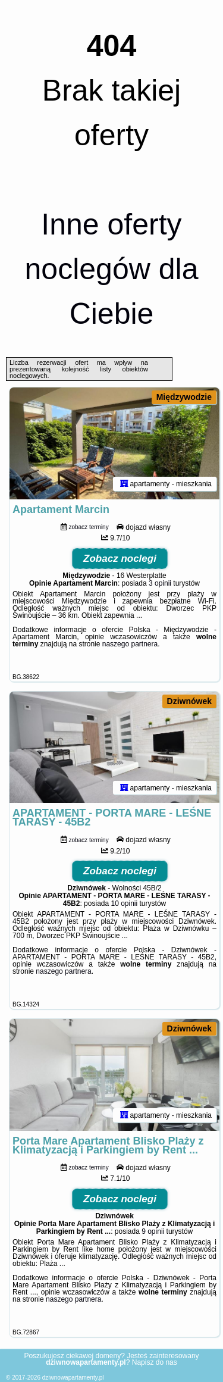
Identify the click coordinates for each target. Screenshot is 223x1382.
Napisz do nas (154, 1362)
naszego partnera (130, 644)
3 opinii (160, 583)
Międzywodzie (184, 397)
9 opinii (153, 1231)
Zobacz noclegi (119, 558)
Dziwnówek (189, 701)
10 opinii (124, 903)
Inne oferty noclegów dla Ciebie (112, 269)
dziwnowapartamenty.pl (73, 1377)
